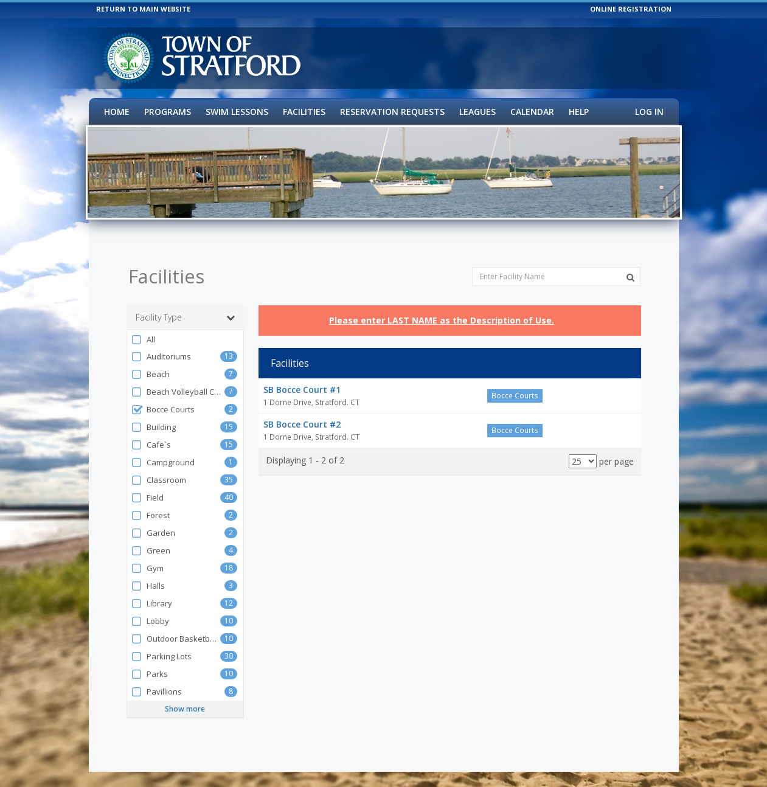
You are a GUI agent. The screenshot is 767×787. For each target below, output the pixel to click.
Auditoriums (161, 343)
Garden (153, 519)
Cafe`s (151, 431)
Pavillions (156, 678)
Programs (167, 111)
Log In (649, 111)
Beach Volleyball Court (178, 378)
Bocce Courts (163, 396)
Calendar (532, 111)
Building (153, 414)
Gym (147, 555)
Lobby (150, 608)
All (143, 326)
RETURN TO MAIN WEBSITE (143, 8)
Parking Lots (161, 643)
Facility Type (185, 304)
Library (151, 590)
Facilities (304, 111)
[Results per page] (583, 448)
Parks (149, 661)
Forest (150, 502)
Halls (148, 572)
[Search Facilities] (630, 264)
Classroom (158, 467)
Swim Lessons (237, 111)
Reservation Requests (392, 111)
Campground (163, 449)
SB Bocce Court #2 (302, 411)
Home (117, 111)
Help (579, 111)
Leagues (477, 111)
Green (150, 537)
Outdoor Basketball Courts (176, 625)
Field (147, 484)
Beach (150, 361)
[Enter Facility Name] (556, 263)
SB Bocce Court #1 (302, 376)
